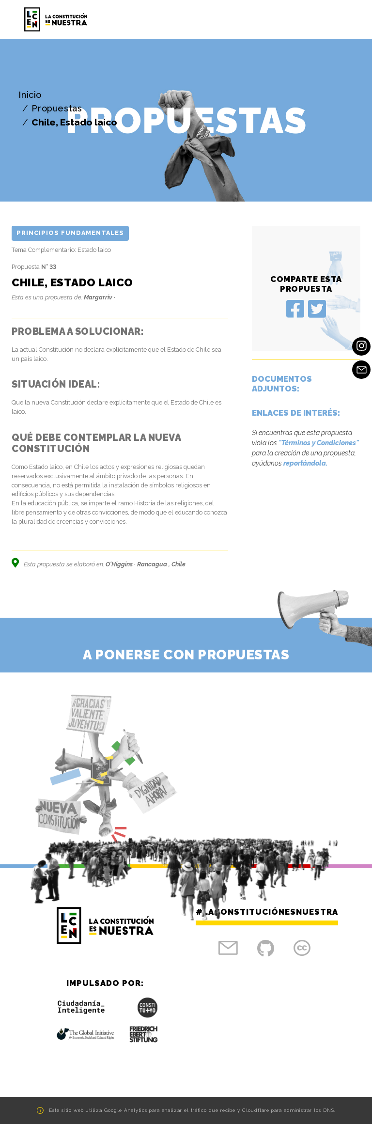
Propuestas (56, 108)
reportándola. (305, 463)
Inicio (30, 95)
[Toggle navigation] (336, 19)
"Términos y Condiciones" (319, 443)
